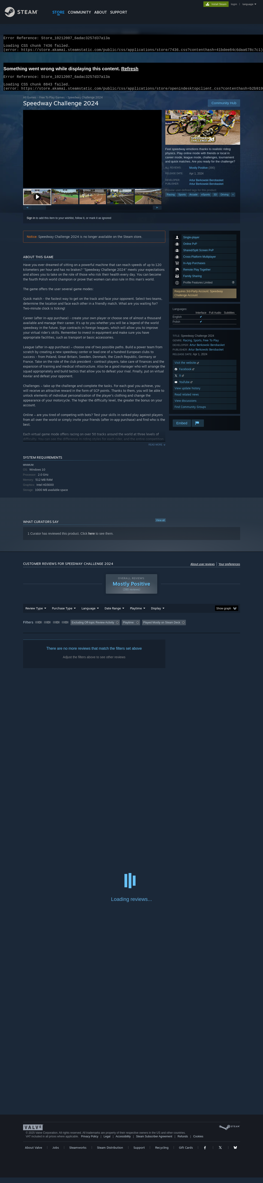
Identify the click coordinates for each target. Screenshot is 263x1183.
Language (88, 614)
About (100, 12)
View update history (187, 393)
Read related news (187, 400)
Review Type (34, 614)
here (91, 539)
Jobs (55, 1153)
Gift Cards (186, 1153)
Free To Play (211, 346)
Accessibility (123, 1142)
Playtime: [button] (128, 628)
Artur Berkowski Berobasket (206, 185)
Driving (224, 200)
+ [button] (233, 200)
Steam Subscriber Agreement (154, 1142)
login (234, 4)
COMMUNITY (79, 12)
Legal (107, 1142)
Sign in (31, 223)
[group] (131, 628)
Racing (171, 200)
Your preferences (229, 569)
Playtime (136, 614)
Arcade (194, 200)
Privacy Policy (89, 1142)
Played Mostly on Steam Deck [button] (161, 628)
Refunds (183, 1142)
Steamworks (77, 1153)
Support (139, 1153)
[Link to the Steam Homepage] (25, 16)
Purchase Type (62, 614)
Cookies (198, 1142)
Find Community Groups (190, 412)
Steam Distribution (110, 1153)
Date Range (113, 614)
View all (160, 525)
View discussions (185, 406)
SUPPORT (118, 12)
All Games (29, 103)
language (247, 4)
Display (156, 614)
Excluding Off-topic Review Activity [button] (93, 628)
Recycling (162, 1153)
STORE (58, 12)
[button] (37, 202)
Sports (182, 200)
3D (215, 200)
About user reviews (202, 569)
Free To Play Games (52, 103)
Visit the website (187, 368)
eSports (205, 200)
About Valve (33, 1153)
